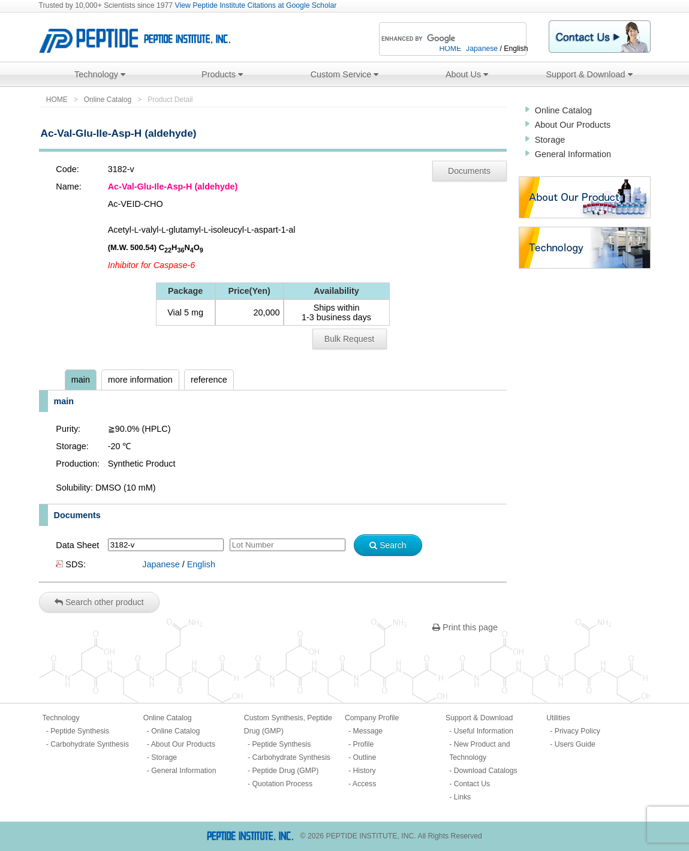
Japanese (160, 564)
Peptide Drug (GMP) (285, 770)
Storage (550, 140)
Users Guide (575, 744)
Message (368, 731)
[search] (436, 39)
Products (222, 74)
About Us (467, 74)
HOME (57, 99)
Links (462, 797)
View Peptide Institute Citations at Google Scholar (256, 5)
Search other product (99, 602)
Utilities (558, 718)
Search (387, 545)
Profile (363, 744)
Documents (469, 171)
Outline (365, 757)
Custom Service (345, 74)
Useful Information (483, 731)
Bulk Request (349, 339)
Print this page (465, 627)
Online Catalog (107, 99)
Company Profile (372, 718)
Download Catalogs (485, 770)
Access (364, 784)
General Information (573, 154)
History (364, 770)
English (201, 564)
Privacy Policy (577, 731)
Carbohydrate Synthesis (89, 744)
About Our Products (572, 125)
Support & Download (589, 74)
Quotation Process (282, 784)
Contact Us (472, 784)
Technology (99, 74)
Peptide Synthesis (79, 731)
